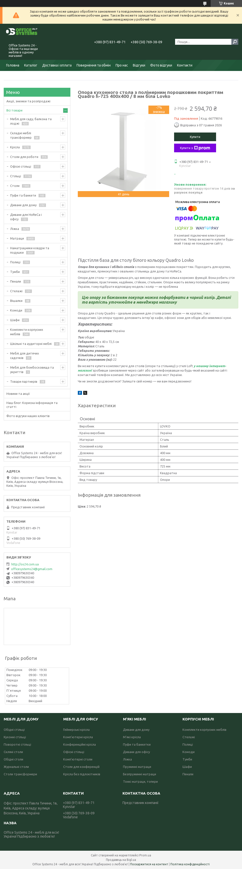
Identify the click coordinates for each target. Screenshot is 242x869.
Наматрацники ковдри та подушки (29, 250)
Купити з (195, 148)
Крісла (15, 147)
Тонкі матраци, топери (140, 781)
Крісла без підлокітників (81, 774)
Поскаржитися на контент (149, 864)
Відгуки (139, 65)
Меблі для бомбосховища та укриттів (32, 370)
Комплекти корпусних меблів (26, 332)
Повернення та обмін (94, 65)
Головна (12, 65)
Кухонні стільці (15, 737)
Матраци (17, 238)
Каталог (30, 65)
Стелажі (16, 291)
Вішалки (16, 300)
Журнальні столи (16, 766)
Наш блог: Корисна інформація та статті (32, 404)
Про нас (122, 65)
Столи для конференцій (81, 766)
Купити (195, 136)
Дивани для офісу (136, 752)
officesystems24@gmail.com (31, 569)
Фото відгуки (161, 65)
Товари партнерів (23, 381)
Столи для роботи (24, 156)
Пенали (15, 281)
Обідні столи (13, 759)
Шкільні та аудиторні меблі (31, 343)
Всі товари (14, 110)
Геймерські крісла (76, 729)
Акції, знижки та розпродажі (28, 101)
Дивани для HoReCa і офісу (26, 217)
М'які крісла (132, 737)
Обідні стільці (14, 729)
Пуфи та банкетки (137, 744)
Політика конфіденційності (190, 864)
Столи (15, 185)
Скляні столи (13, 752)
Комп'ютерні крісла (78, 737)
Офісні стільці (20, 166)
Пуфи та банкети (23, 195)
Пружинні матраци (137, 766)
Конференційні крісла (79, 744)
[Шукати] (234, 42)
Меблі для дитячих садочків (24, 355)
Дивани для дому (23, 205)
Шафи (15, 320)
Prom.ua (145, 855)
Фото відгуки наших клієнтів (28, 416)
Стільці (15, 176)
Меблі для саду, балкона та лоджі (31, 121)
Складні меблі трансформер (21, 135)
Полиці (15, 262)
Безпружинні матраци (139, 774)
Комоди (16, 310)
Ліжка (14, 228)
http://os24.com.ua (25, 564)
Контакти (184, 65)
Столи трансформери (20, 774)
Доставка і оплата (57, 65)
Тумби (15, 271)
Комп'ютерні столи (77, 759)
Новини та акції (18, 393)
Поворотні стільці (17, 744)
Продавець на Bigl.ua (121, 859)
